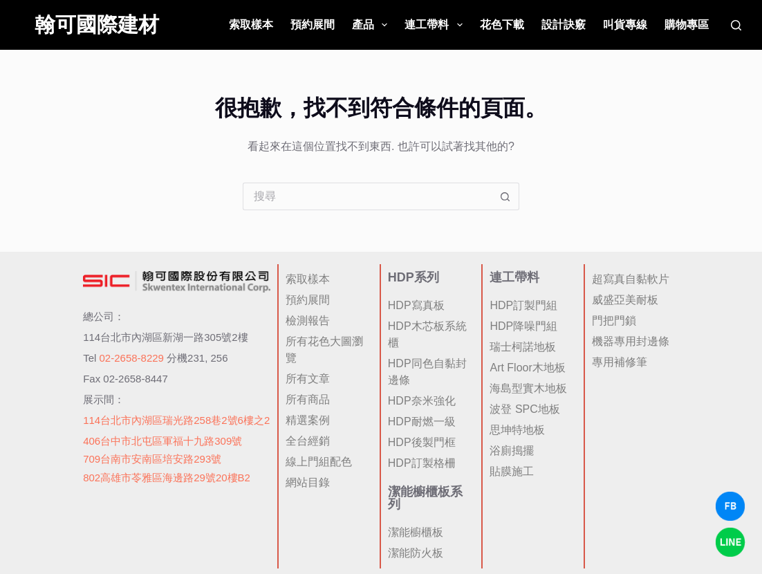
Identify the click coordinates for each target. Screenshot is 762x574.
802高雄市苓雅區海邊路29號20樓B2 (166, 477)
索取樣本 (251, 24)
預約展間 (312, 24)
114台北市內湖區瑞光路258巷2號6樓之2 (176, 420)
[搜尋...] (367, 196)
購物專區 (687, 24)
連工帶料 (436, 25)
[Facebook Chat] (730, 506)
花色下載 (502, 24)
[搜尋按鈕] (505, 196)
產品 (372, 25)
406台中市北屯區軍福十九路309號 (162, 441)
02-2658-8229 (132, 358)
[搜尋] (736, 25)
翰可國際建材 (97, 24)
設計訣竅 (563, 24)
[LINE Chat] (730, 542)
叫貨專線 (625, 24)
